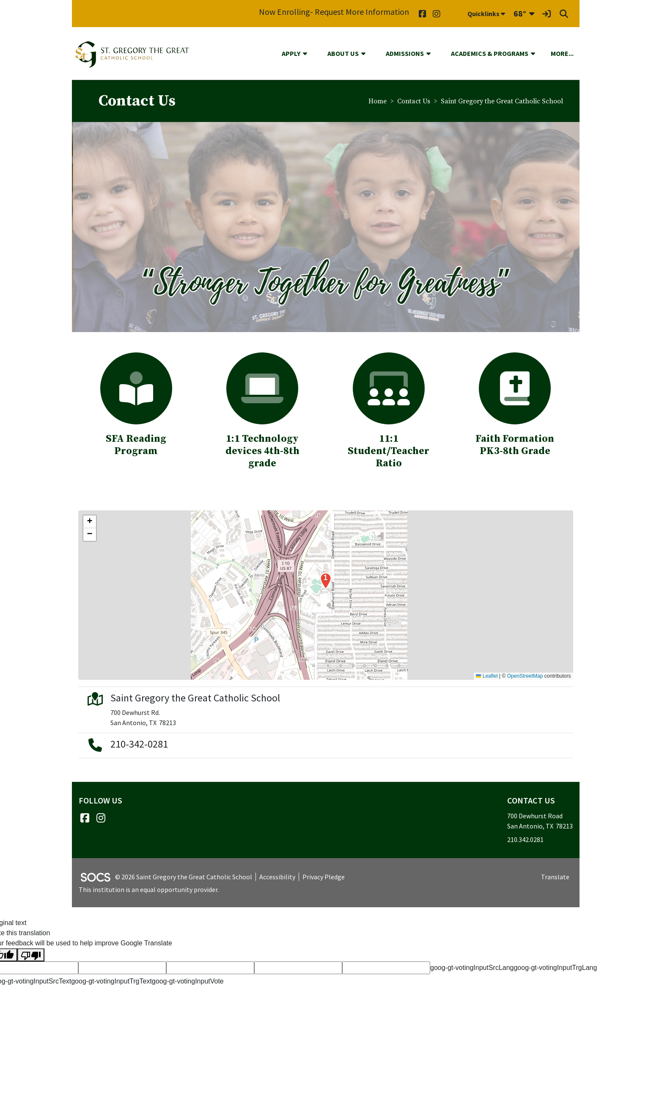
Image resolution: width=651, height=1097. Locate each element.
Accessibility (277, 877)
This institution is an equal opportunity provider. (149, 889)
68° (520, 13)
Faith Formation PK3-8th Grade (514, 444)
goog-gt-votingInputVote (188, 981)
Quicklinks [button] (486, 13)
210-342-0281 (139, 744)
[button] (308, 53)
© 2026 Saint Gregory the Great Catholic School (183, 877)
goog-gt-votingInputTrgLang (555, 967)
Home (377, 101)
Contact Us (413, 101)
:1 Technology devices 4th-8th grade (262, 451)
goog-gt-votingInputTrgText (111, 981)
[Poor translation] (30, 954)
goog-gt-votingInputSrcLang (472, 967)
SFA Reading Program (136, 444)
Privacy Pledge (323, 877)
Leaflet (486, 676)
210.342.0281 (525, 839)
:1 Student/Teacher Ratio (388, 444)
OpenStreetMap (525, 676)
